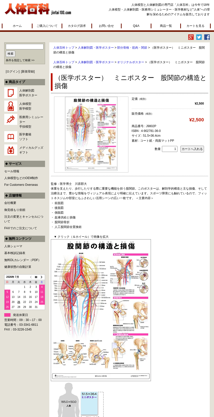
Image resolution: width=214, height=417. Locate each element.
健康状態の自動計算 (17, 267)
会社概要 (10, 203)
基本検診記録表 (14, 253)
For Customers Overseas (21, 185)
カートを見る (195, 26)
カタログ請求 (77, 26)
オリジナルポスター (130, 62)
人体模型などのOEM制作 (21, 178)
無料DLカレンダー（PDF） (22, 260)
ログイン (13, 71)
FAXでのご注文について (20, 228)
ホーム (17, 26)
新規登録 (28, 71)
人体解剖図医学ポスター (28, 93)
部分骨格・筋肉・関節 (132, 47)
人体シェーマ (13, 246)
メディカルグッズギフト (31, 150)
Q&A (136, 26)
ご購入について (47, 26)
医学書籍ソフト (25, 137)
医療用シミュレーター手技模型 (31, 121)
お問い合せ (106, 26)
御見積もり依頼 (14, 210)
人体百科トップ (63, 47)
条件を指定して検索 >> (20, 60)
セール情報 (11, 171)
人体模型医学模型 (25, 106)
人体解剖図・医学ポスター (96, 47)
